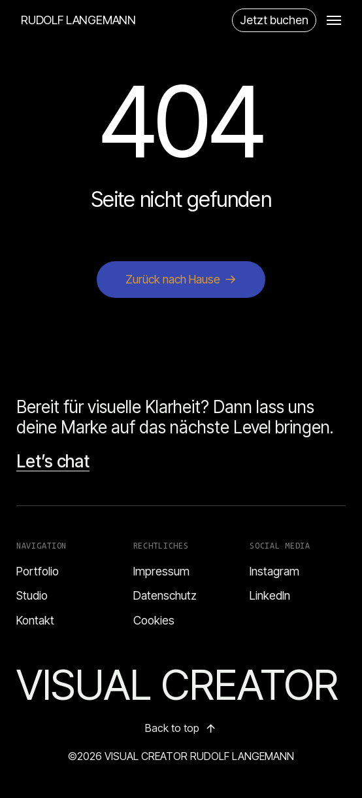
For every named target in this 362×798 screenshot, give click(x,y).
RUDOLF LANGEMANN (78, 20)
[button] (334, 20)
